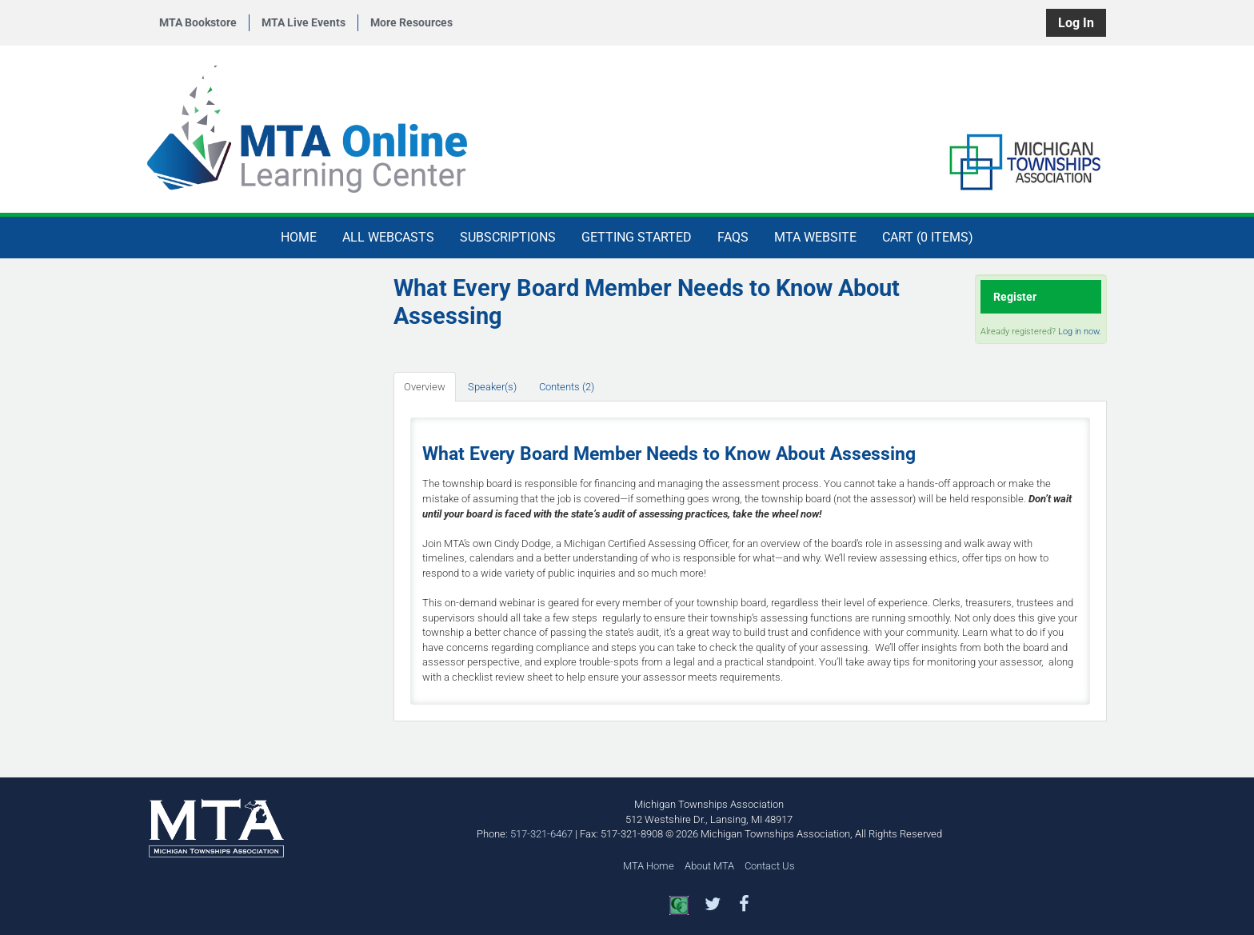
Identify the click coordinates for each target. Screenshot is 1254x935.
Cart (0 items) (927, 237)
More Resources (411, 22)
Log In (1076, 22)
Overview (424, 387)
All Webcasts (388, 237)
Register (1014, 296)
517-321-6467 (541, 834)
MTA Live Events (303, 22)
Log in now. (1079, 331)
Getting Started (636, 237)
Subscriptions (508, 237)
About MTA (709, 866)
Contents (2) (566, 387)
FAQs (733, 237)
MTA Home (648, 866)
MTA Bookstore (198, 22)
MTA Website (815, 237)
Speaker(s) (492, 387)
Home (299, 237)
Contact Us (770, 866)
